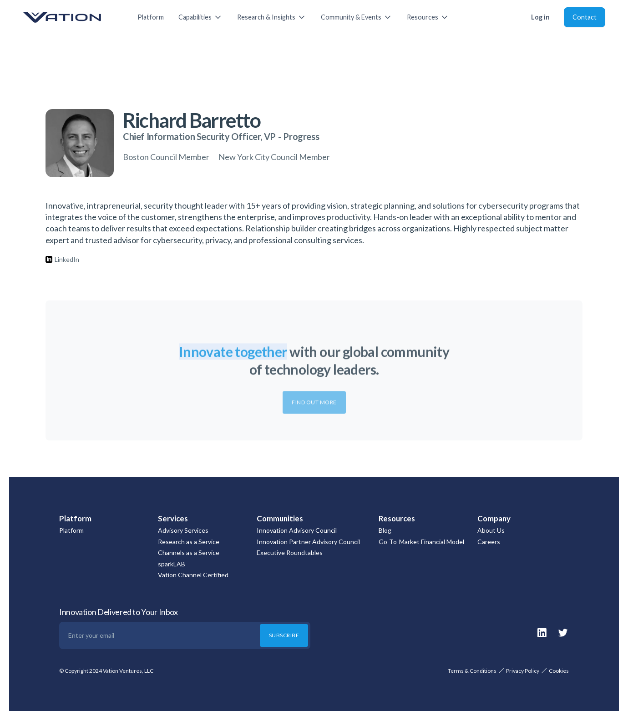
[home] (71, 17)
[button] (200, 17)
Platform (150, 17)
